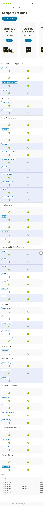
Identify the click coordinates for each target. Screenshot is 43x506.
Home (4, 8)
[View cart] (35, 4)
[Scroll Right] (41, 253)
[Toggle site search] (32, 4)
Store (9, 8)
